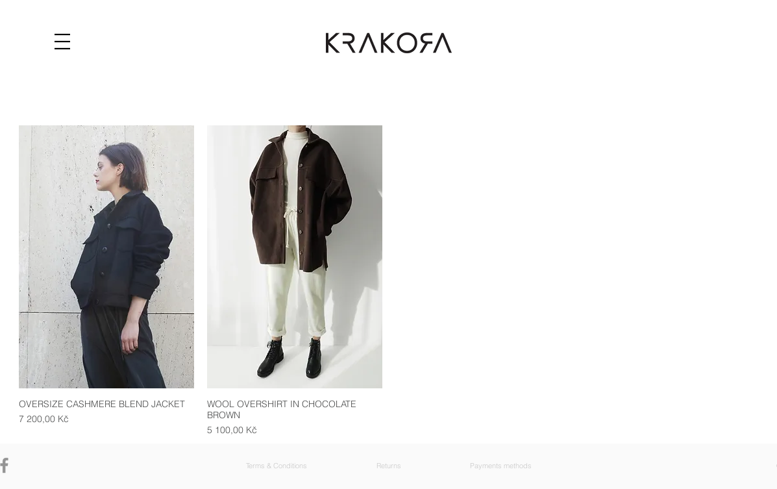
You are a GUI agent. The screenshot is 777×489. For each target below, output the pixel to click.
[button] (62, 41)
